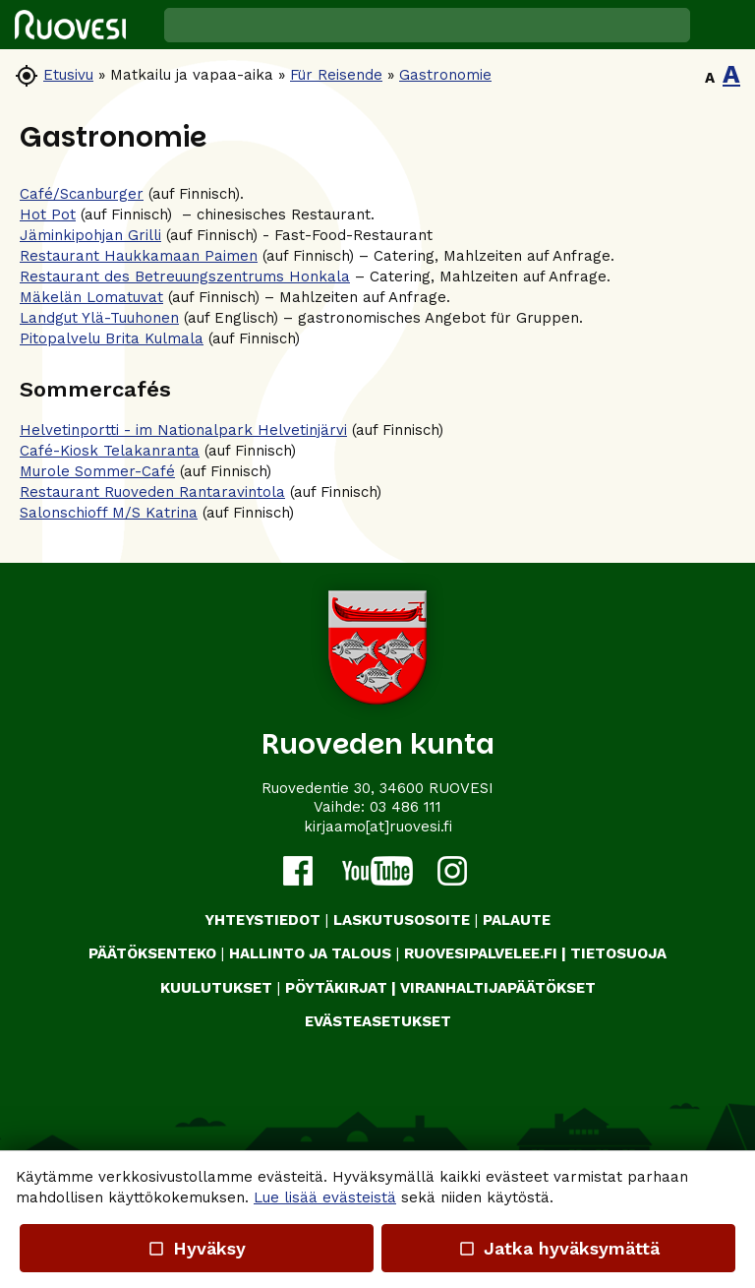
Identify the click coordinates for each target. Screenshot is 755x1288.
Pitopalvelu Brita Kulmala (111, 338)
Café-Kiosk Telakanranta (110, 451)
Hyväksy (196, 1248)
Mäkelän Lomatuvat (91, 297)
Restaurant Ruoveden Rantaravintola (152, 492)
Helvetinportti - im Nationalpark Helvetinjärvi (183, 430)
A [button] (710, 78)
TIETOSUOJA (618, 953)
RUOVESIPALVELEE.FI (480, 953)
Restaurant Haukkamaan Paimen (139, 256)
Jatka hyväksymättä (558, 1248)
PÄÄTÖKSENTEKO (152, 953)
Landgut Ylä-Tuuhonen (99, 318)
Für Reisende (336, 75)
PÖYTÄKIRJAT (336, 988)
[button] (722, 24)
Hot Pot (48, 214)
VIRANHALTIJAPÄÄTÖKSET (498, 988)
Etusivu (68, 75)
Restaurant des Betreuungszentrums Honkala (185, 276)
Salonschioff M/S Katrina (109, 512)
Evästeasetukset (378, 1021)
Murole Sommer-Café (97, 471)
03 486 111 (405, 807)
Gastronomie (445, 75)
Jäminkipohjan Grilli (90, 235)
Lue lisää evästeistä (325, 1197)
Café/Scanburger (82, 194)
